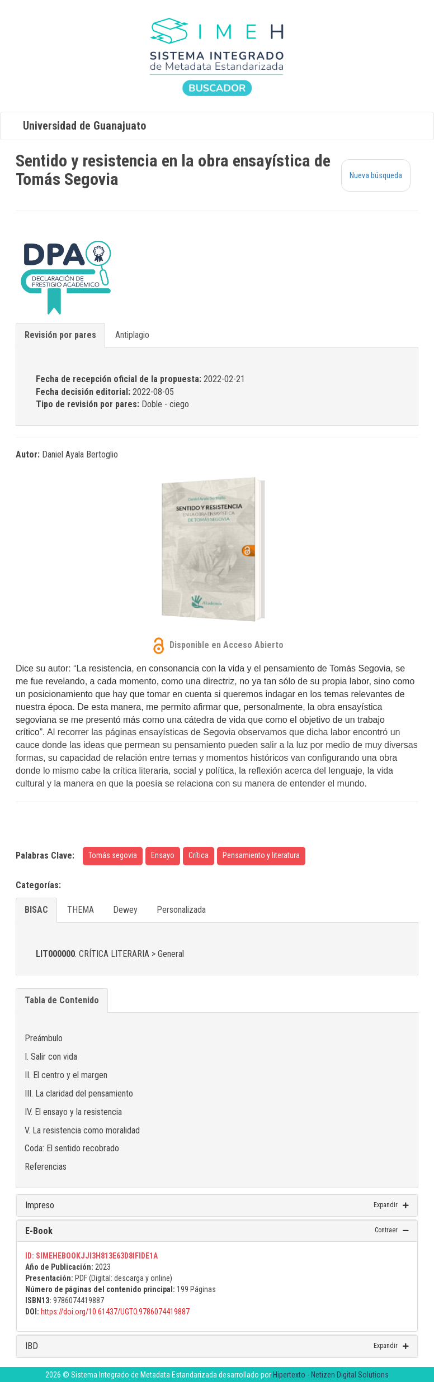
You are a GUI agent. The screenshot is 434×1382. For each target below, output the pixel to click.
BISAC (36, 909)
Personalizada (181, 909)
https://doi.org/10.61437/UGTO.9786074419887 (115, 1311)
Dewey (125, 909)
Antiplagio (132, 335)
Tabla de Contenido (62, 1000)
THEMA (80, 909)
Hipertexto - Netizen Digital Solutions (331, 1374)
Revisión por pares (60, 335)
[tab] (217, 1205)
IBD (31, 1346)
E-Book (39, 1231)
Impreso (39, 1205)
